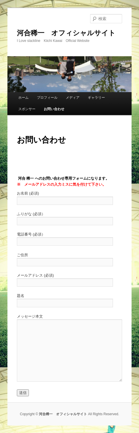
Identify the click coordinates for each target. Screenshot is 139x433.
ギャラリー (96, 98)
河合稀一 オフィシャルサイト (66, 33)
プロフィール (47, 98)
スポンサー (26, 109)
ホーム (23, 98)
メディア (73, 98)
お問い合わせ (54, 109)
